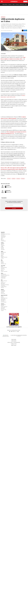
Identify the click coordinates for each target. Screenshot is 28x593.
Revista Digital (25, 1)
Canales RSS (13, 343)
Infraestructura (3, 276)
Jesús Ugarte (7, 185)
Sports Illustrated (4, 295)
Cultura (2, 258)
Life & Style (3, 265)
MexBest (2, 303)
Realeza (2, 253)
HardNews (13, 178)
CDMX (2, 246)
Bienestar (3, 308)
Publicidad (13, 339)
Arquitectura (3, 277)
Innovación (3, 285)
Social (2, 281)
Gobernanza (3, 282)
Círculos (2, 254)
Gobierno (2, 243)
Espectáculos (3, 252)
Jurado (2, 310)
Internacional (22, 4)
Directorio (13, 345)
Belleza (2, 256)
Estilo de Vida (3, 309)
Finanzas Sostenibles (5, 284)
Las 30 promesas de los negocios (14, 326)
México (2, 244)
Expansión (3, 232)
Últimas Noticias (5, 4)
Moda (2, 255)
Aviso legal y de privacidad (14, 342)
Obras (2, 273)
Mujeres (2, 289)
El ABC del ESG (3, 286)
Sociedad (2, 249)
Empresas (10, 4)
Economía (17, 4)
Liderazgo (3, 291)
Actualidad (3, 290)
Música (2, 270)
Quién (2, 251)
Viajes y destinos (4, 306)
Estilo (2, 266)
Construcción (3, 274)
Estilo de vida (3, 263)
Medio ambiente (4, 280)
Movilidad (3, 283)
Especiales (3, 293)
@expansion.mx (14, 331)
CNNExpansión (7, 190)
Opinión (2, 248)
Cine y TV (3, 269)
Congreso (3, 245)
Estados (2, 247)
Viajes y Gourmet (4, 257)
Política (13, 4)
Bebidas (2, 305)
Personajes (3, 307)
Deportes (2, 268)
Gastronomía (3, 304)
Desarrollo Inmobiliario (5, 275)
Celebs (2, 262)
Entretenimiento (4, 267)
